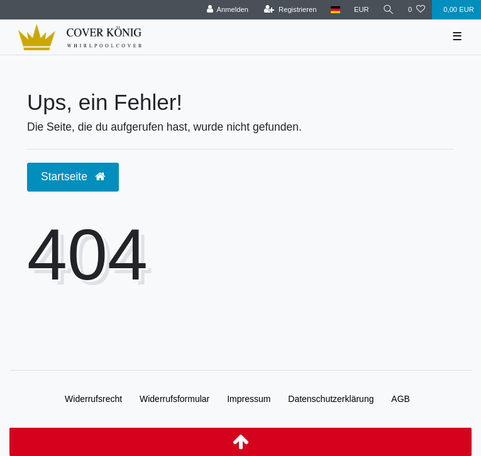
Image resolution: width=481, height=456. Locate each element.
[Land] (335, 9)
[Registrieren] (290, 9)
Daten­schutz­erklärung (330, 399)
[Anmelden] (227, 9)
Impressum (248, 399)
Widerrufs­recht (93, 399)
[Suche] (388, 9)
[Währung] (361, 9)
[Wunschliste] (416, 9)
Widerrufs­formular (174, 399)
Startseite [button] (73, 176)
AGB (400, 399)
